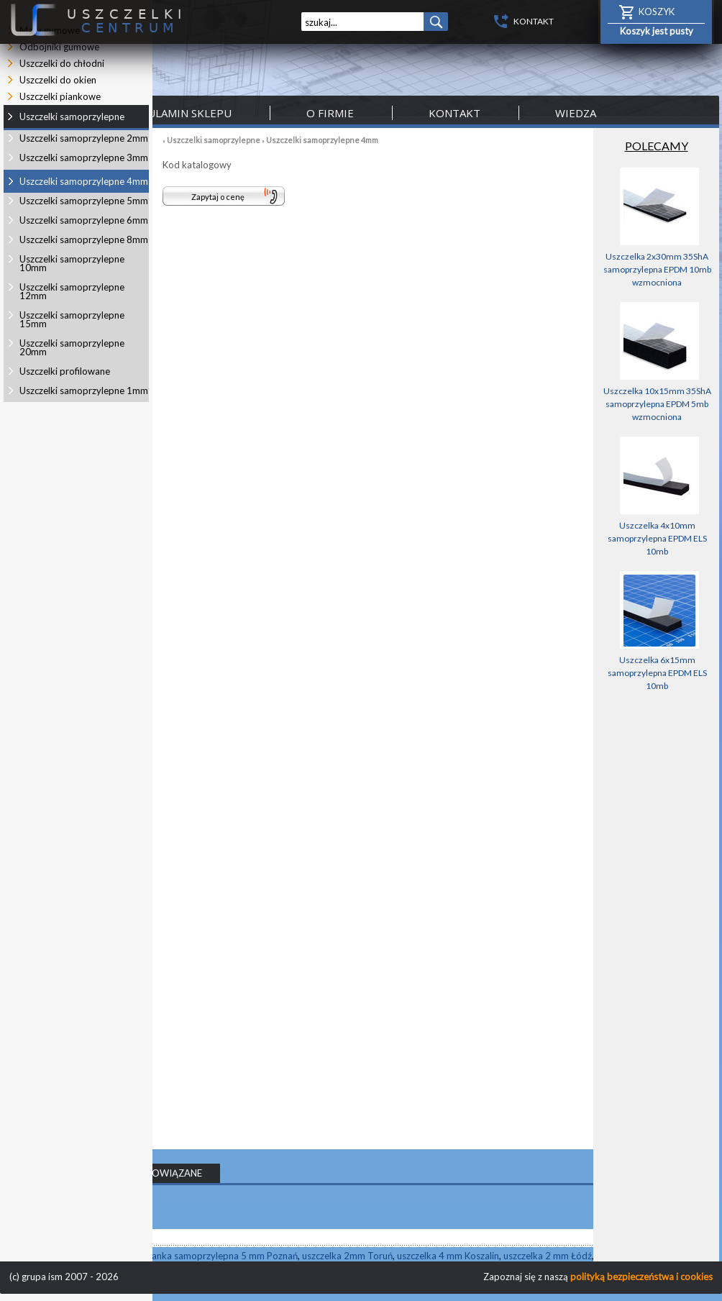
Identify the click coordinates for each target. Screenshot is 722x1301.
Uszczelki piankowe (60, 96)
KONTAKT (533, 21)
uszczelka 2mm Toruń (347, 1255)
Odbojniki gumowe (59, 47)
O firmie (330, 113)
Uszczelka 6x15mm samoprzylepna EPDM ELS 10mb (657, 672)
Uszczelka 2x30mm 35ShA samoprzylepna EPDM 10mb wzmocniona (657, 269)
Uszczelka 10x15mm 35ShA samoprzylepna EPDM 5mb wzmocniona (657, 403)
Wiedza (575, 113)
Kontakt (454, 113)
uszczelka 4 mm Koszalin (448, 1255)
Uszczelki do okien (57, 80)
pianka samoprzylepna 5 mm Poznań (221, 1255)
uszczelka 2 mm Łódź (547, 1255)
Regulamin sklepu (179, 113)
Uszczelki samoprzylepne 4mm (322, 140)
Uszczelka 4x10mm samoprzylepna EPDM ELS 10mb (657, 538)
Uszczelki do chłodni (61, 63)
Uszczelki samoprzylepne (213, 140)
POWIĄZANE (174, 1173)
